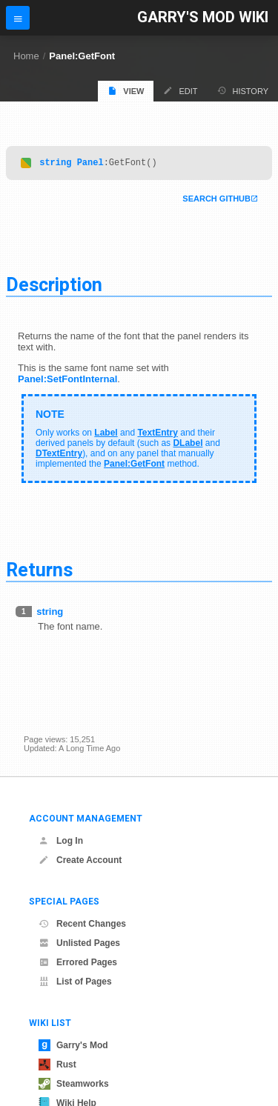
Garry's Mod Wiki (202, 17)
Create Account (80, 860)
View (125, 90)
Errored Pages (78, 962)
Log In (61, 841)
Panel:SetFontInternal (67, 381)
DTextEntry (59, 455)
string (55, 164)
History (243, 90)
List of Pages (75, 981)
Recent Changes (82, 924)
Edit (180, 90)
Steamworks (74, 1084)
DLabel (187, 445)
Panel (90, 164)
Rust (57, 1064)
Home (26, 55)
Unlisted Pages (79, 943)
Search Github (216, 200)
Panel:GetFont (82, 55)
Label (105, 435)
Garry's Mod (73, 1045)
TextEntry (157, 435)
